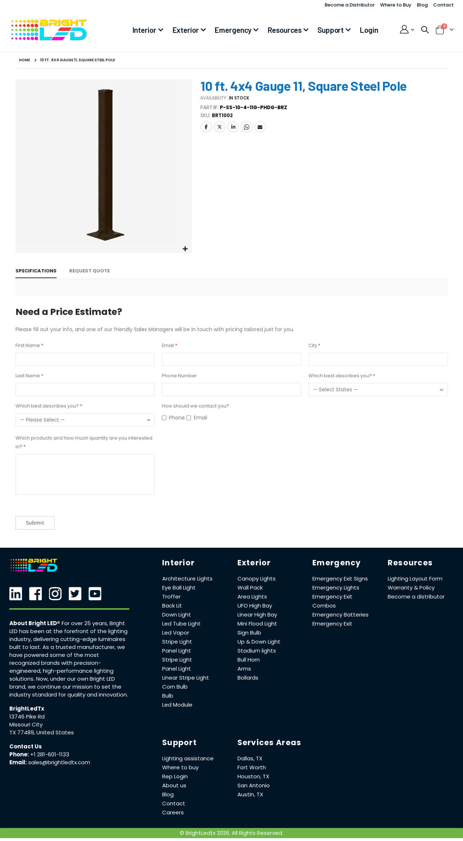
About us (174, 785)
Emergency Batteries (340, 614)
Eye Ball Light (179, 587)
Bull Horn (248, 659)
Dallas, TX (249, 758)
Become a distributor (416, 596)
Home (24, 60)
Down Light (176, 614)
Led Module (177, 704)
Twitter (220, 128)
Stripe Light (177, 641)
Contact (443, 4)
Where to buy (180, 767)
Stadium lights (256, 650)
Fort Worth (251, 767)
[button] (185, 249)
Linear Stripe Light (185, 677)
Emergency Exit (332, 623)
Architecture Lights (187, 578)
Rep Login (175, 776)
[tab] (36, 271)
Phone (177, 417)
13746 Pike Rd (27, 716)
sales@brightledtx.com (59, 762)
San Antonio (253, 785)
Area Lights (252, 596)
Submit (35, 522)
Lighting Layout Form (415, 578)
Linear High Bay (257, 614)
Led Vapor (175, 632)
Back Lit (172, 605)
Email (260, 128)
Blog (422, 4)
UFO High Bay (254, 605)
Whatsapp (246, 128)
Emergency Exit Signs (340, 578)
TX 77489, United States (41, 732)
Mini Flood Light (257, 623)
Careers (173, 812)
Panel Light (176, 650)
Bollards (247, 677)
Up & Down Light (258, 641)
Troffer (171, 596)
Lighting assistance (188, 758)
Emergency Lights (335, 587)
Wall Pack (250, 587)
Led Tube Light (181, 623)
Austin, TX (250, 794)
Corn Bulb (175, 686)
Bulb (167, 695)
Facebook (206, 128)
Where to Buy (395, 4)
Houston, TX (253, 776)
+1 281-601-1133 (49, 754)
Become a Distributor (350, 4)
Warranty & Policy (411, 587)
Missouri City (26, 724)
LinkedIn (233, 128)
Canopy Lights (256, 578)
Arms (244, 668)
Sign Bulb (249, 632)
